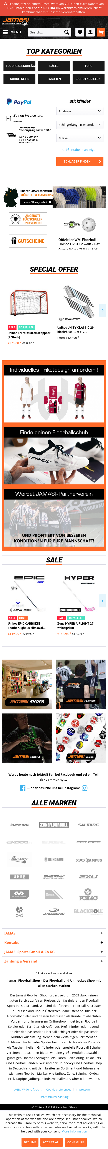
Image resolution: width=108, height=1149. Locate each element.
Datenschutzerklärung (54, 1097)
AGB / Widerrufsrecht (28, 1089)
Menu (12, 31)
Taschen (54, 79)
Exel (54, 842)
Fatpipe (88, 842)
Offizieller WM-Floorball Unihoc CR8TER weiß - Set (79, 242)
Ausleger (65, 111)
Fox (88, 894)
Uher (19, 877)
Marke (63, 138)
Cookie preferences (58, 1089)
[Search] (66, 32)
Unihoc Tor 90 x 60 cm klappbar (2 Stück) (29, 335)
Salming (88, 825)
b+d (19, 912)
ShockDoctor (54, 894)
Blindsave (54, 859)
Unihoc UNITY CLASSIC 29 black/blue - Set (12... (75, 330)
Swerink (54, 877)
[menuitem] (11, 32)
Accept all (51, 1142)
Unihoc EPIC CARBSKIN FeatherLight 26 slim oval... (27, 626)
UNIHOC (19, 825)
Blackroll (88, 912)
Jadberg (54, 912)
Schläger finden (82, 161)
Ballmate (19, 859)
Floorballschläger (20, 66)
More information (74, 1131)
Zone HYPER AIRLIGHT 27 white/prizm (75, 626)
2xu (88, 877)
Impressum (83, 1089)
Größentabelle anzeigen (79, 150)
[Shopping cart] (101, 32)
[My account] (90, 32)
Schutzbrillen (88, 79)
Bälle (53, 66)
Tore (88, 66)
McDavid (19, 894)
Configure (75, 1142)
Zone (54, 825)
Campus (88, 859)
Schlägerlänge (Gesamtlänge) (80, 125)
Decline (30, 1142)
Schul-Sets (19, 79)
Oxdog (19, 842)
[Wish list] (79, 32)
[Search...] (49, 32)
